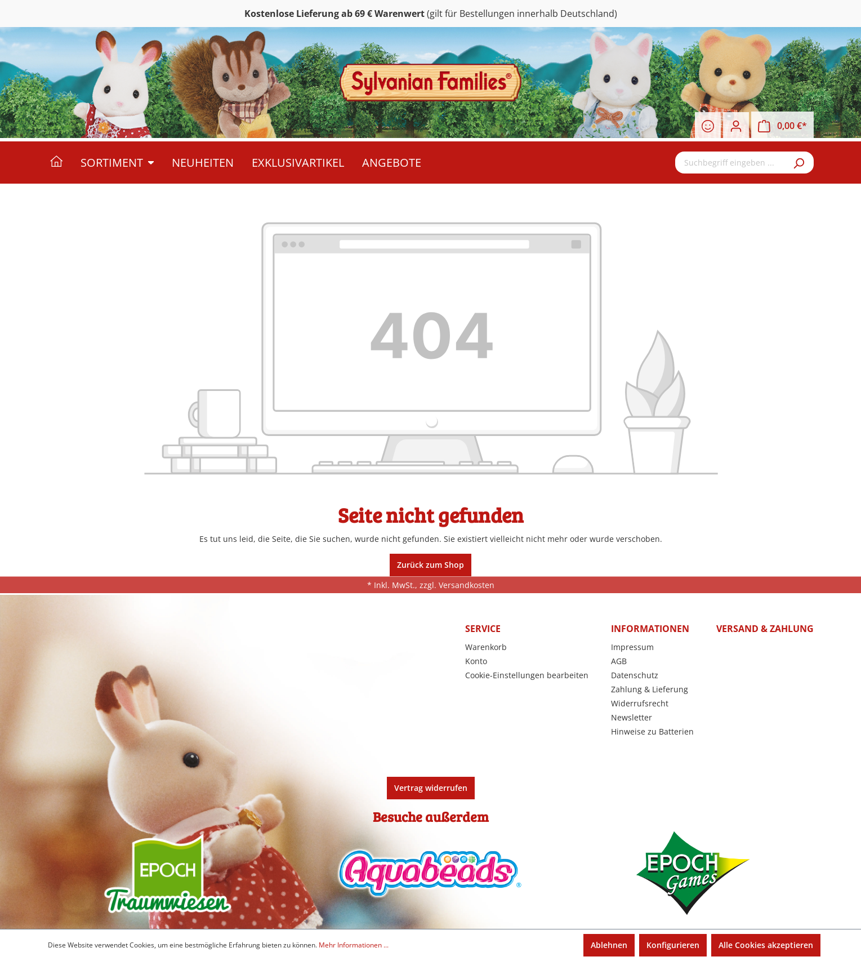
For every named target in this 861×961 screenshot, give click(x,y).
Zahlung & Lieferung (649, 689)
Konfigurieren (672, 945)
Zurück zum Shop (430, 564)
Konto (476, 661)
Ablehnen (609, 945)
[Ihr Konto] (736, 126)
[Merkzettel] (708, 126)
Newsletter (631, 717)
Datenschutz (634, 675)
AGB (619, 661)
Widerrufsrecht (639, 703)
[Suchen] (800, 162)
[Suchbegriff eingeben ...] (730, 162)
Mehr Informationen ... (354, 945)
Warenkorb (486, 647)
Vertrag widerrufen (430, 787)
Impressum (632, 647)
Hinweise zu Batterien (652, 731)
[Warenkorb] (782, 126)
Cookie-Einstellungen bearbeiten (526, 675)
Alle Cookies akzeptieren (766, 945)
